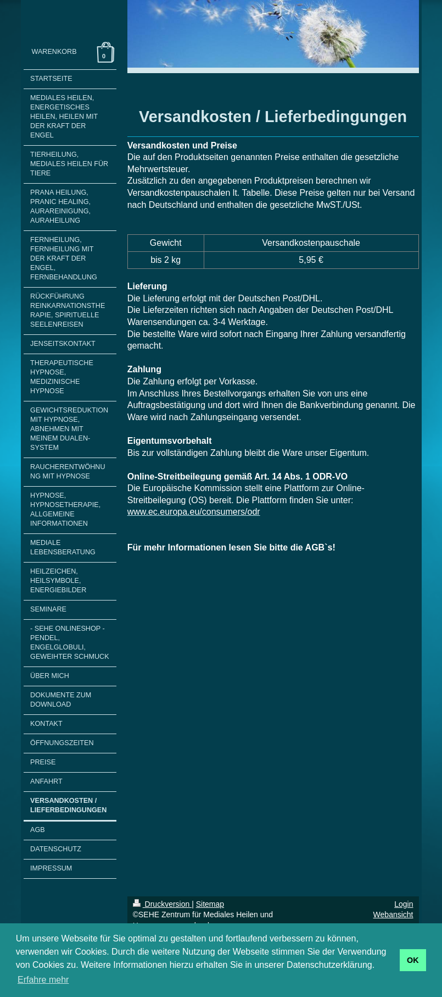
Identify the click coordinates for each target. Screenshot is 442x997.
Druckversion (162, 904)
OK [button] (413, 960)
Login (403, 904)
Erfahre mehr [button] (43, 979)
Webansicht (393, 914)
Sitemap (210, 904)
